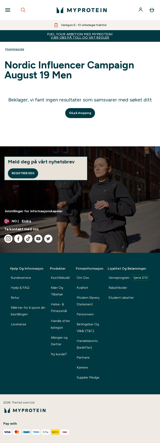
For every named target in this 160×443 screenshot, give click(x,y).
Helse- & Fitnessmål (59, 307)
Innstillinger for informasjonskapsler (34, 211)
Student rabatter (121, 298)
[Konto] (141, 10)
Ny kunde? (59, 354)
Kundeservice (21, 278)
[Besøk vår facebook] (18, 238)
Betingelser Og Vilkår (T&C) (88, 327)
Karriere (82, 367)
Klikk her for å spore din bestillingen (28, 311)
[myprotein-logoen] (82, 10)
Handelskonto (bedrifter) (87, 344)
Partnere (83, 357)
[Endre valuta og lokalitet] (80, 221)
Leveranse (18, 324)
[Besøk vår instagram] (8, 238)
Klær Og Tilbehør (57, 291)
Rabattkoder (118, 288)
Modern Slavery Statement (88, 301)
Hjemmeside (14, 49)
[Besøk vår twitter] (48, 238)
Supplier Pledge (88, 377)
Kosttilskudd (60, 278)
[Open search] (23, 10)
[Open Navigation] (7, 10)
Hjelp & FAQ (20, 288)
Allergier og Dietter (59, 341)
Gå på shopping (80, 113)
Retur (15, 298)
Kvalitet (82, 288)
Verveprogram (129, 278)
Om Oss (83, 278)
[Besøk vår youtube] (38, 238)
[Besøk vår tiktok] (28, 238)
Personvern (85, 314)
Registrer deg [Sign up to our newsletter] (23, 173)
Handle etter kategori (60, 324)
